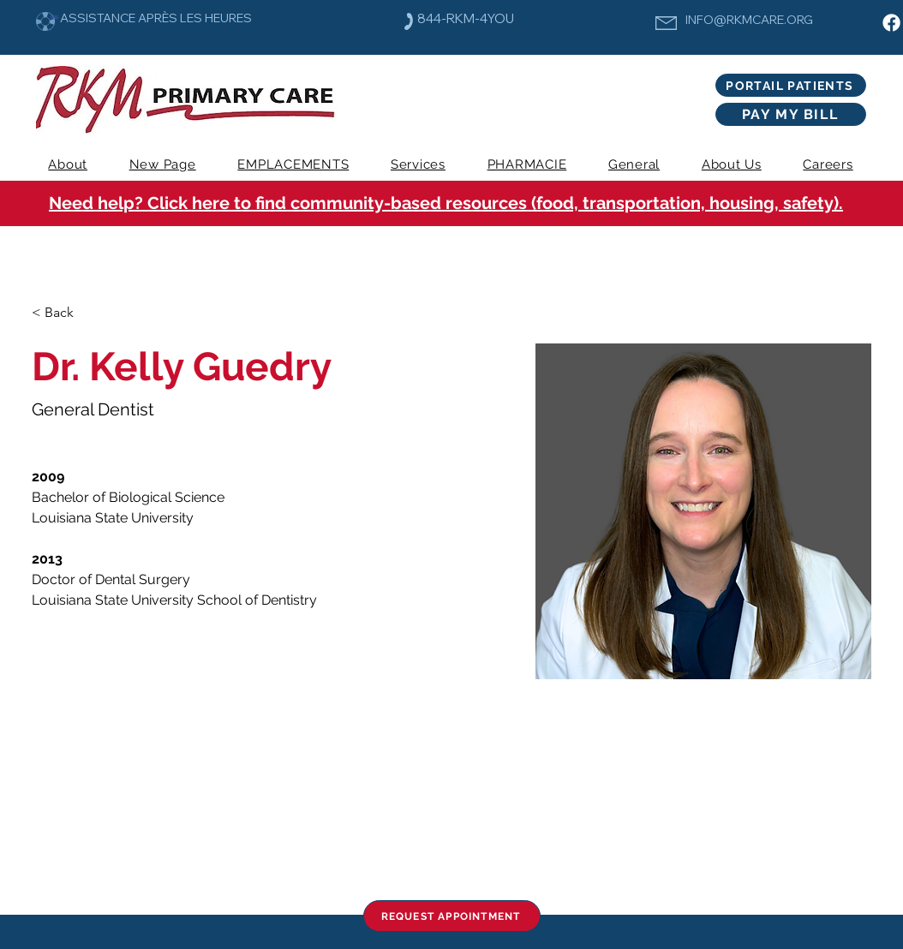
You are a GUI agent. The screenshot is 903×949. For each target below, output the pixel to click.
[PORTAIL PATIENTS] (790, 85)
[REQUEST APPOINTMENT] (452, 916)
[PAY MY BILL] (790, 114)
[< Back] (65, 313)
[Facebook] (891, 22)
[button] (418, 164)
